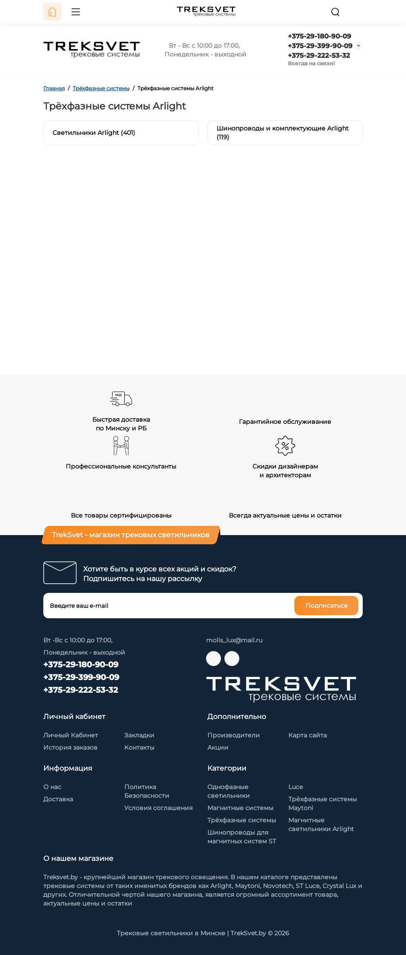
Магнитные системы (240, 808)
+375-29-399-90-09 (320, 46)
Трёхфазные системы (241, 820)
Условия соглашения (158, 808)
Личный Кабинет (70, 735)
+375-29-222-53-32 (319, 55)
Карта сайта (307, 735)
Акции (217, 747)
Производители (233, 735)
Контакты (139, 747)
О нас (52, 787)
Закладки (139, 735)
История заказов (70, 747)
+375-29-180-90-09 (319, 36)
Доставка (58, 799)
